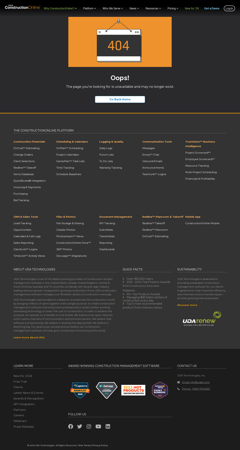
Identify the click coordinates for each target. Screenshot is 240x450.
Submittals (106, 229)
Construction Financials (29, 141)
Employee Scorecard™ (200, 159)
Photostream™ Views (70, 236)
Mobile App (192, 216)
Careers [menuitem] (19, 415)
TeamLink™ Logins (154, 174)
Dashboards (107, 249)
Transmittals (106, 236)
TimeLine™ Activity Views (29, 255)
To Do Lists (106, 161)
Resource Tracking (197, 165)
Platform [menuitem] (89, 8)
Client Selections (24, 161)
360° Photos (64, 249)
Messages (148, 148)
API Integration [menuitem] (24, 404)
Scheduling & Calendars (72, 141)
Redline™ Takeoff (25, 167)
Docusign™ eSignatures (71, 255)
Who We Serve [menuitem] (113, 8)
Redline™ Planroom (155, 229)
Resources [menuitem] (153, 8)
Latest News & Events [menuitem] (28, 392)
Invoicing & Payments (27, 187)
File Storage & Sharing (70, 223)
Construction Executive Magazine (141, 288)
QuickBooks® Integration (30, 180)
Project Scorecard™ (198, 152)
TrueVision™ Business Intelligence (200, 144)
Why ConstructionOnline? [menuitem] (60, 8)
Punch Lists (106, 154)
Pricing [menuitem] (173, 8)
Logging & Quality (111, 141)
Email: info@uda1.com (193, 382)
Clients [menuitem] (18, 387)
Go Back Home (120, 99)
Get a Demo (211, 8)
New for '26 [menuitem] (192, 8)
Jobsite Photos (65, 229)
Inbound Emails (152, 161)
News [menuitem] (134, 8)
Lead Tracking (22, 223)
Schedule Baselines (68, 174)
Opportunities (22, 229)
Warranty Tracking (110, 167)
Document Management (115, 216)
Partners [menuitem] (20, 409)
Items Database (24, 174)
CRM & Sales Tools (26, 216)
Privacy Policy (100, 445)
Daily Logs (105, 148)
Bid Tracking (21, 200)
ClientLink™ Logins (25, 249)
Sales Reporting (24, 242)
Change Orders (23, 154)
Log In (229, 8)
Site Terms (85, 445)
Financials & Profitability (200, 178)
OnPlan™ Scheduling (69, 148)
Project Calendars (67, 154)
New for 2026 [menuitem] (23, 376)
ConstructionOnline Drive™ (73, 242)
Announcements (153, 167)
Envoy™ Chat (150, 154)
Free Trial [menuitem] (20, 381)
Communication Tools (157, 141)
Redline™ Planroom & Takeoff (162, 216)
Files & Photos (66, 216)
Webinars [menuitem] (20, 421)
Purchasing (21, 193)
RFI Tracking (107, 223)
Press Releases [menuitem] (24, 426)
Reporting (105, 242)
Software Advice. (152, 307)
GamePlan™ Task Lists (70, 161)
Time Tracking (65, 167)
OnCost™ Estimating (27, 148)
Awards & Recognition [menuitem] (29, 398)
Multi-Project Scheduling (201, 172)
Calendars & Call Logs (27, 236)
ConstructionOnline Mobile (202, 223)
